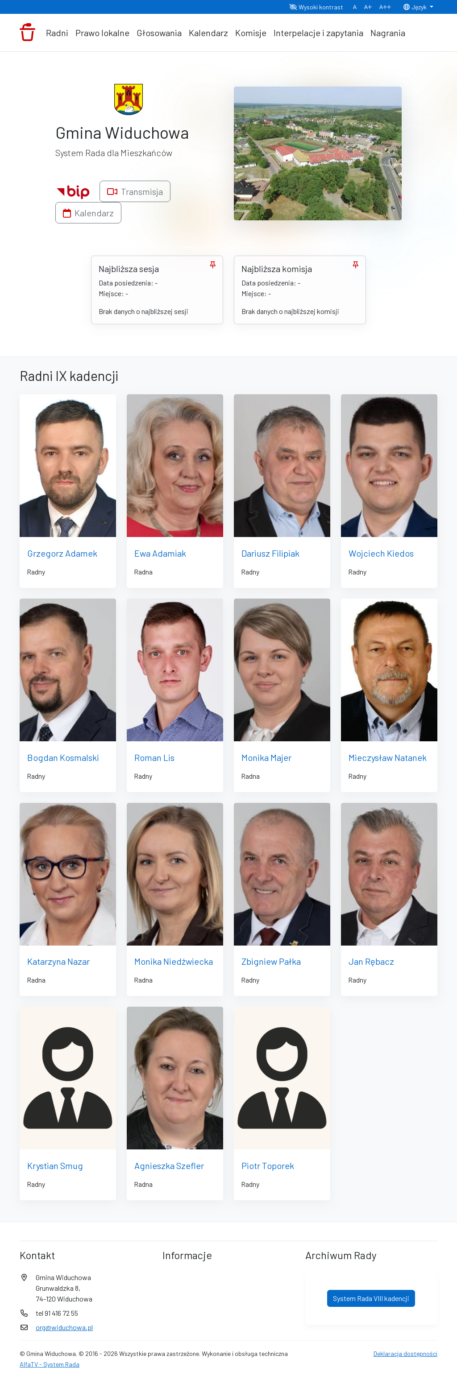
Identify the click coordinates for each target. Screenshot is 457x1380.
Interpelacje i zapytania (318, 32)
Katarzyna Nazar (58, 961)
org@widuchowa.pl (64, 1327)
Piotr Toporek (267, 1165)
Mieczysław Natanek (388, 757)
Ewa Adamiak (160, 553)
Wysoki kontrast (316, 7)
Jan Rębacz (371, 961)
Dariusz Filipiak (270, 553)
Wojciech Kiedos (381, 553)
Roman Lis (154, 757)
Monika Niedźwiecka (173, 961)
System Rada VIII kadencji (371, 1298)
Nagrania (387, 32)
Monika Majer (266, 757)
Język (415, 7)
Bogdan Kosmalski (63, 757)
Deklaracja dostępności (405, 1353)
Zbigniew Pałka (271, 961)
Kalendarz (208, 32)
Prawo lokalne (102, 32)
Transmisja (135, 191)
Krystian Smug (55, 1165)
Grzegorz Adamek (62, 553)
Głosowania (159, 32)
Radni (57, 32)
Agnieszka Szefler (169, 1165)
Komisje (250, 32)
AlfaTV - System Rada (49, 1364)
